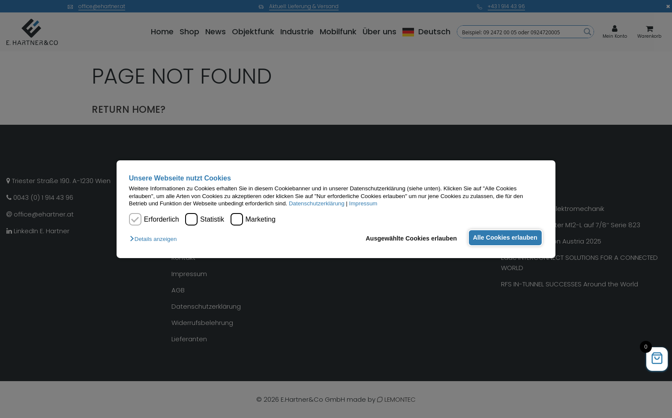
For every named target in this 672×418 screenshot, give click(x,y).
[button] (155, 239)
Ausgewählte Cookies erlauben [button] (408, 238)
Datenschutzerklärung (317, 203)
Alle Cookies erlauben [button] (504, 237)
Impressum (363, 203)
